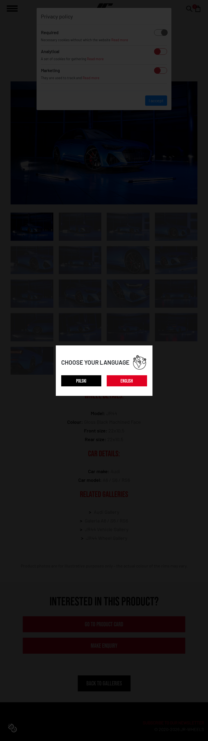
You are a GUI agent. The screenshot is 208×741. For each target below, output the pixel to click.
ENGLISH (127, 381)
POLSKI (81, 381)
